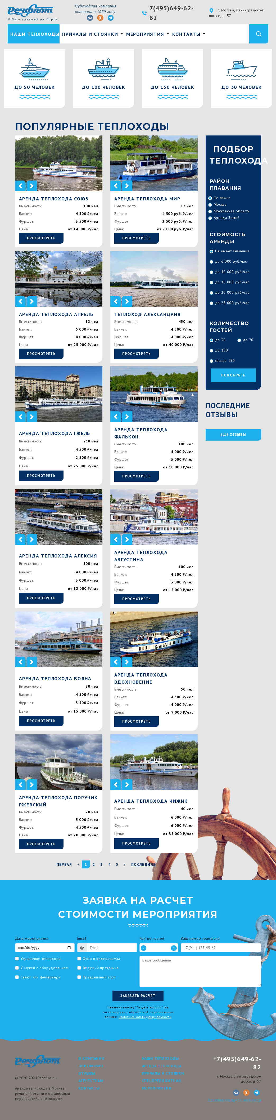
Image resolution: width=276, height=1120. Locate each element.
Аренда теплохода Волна (55, 678)
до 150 (221, 350)
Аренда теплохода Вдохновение (141, 678)
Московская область (232, 211)
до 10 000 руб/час (232, 271)
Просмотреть (41, 238)
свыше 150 (225, 360)
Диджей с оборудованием (45, 967)
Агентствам (91, 1080)
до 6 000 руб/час (231, 261)
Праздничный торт (99, 977)
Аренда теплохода (162, 1066)
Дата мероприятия (31, 938)
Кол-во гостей (151, 938)
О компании (92, 1058)
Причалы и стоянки (90, 34)
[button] (20, 186)
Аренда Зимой (226, 217)
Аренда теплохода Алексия (58, 556)
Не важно (222, 197)
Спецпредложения (161, 1080)
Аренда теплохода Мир (147, 199)
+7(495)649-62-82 (237, 1063)
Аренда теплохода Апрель (56, 314)
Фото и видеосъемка (101, 958)
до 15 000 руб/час (232, 282)
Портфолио (91, 1066)
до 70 (248, 339)
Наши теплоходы (35, 34)
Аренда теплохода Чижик (151, 801)
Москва (220, 204)
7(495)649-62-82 (172, 13)
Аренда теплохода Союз (54, 199)
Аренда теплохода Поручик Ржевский (58, 801)
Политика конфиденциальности (145, 1017)
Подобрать (233, 375)
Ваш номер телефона (200, 938)
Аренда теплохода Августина (141, 556)
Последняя (143, 864)
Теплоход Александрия (147, 314)
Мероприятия (145, 34)
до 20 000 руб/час (232, 292)
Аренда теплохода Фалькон (141, 433)
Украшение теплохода (41, 958)
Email (82, 938)
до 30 (220, 339)
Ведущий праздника (101, 967)
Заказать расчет (138, 996)
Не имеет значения (232, 251)
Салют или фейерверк (40, 977)
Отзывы (87, 1073)
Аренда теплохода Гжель (55, 433)
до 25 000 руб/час (232, 302)
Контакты (186, 34)
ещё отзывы (233, 434)
